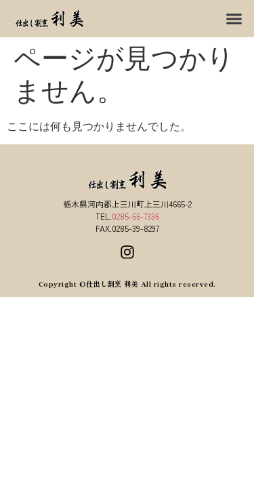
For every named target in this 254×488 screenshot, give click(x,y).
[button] (234, 19)
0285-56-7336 (135, 216)
